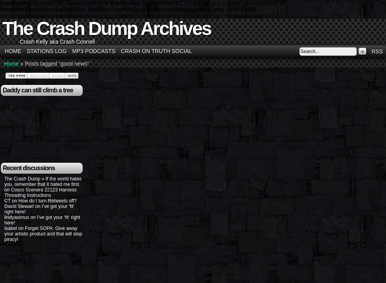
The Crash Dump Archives (106, 28)
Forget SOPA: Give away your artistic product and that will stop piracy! (43, 234)
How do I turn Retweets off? (48, 201)
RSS (377, 51)
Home (13, 51)
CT (7, 201)
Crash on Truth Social (156, 51)
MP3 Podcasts (93, 51)
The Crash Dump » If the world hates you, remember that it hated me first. (43, 181)
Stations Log (47, 51)
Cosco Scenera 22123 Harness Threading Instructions (40, 192)
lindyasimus (16, 217)
